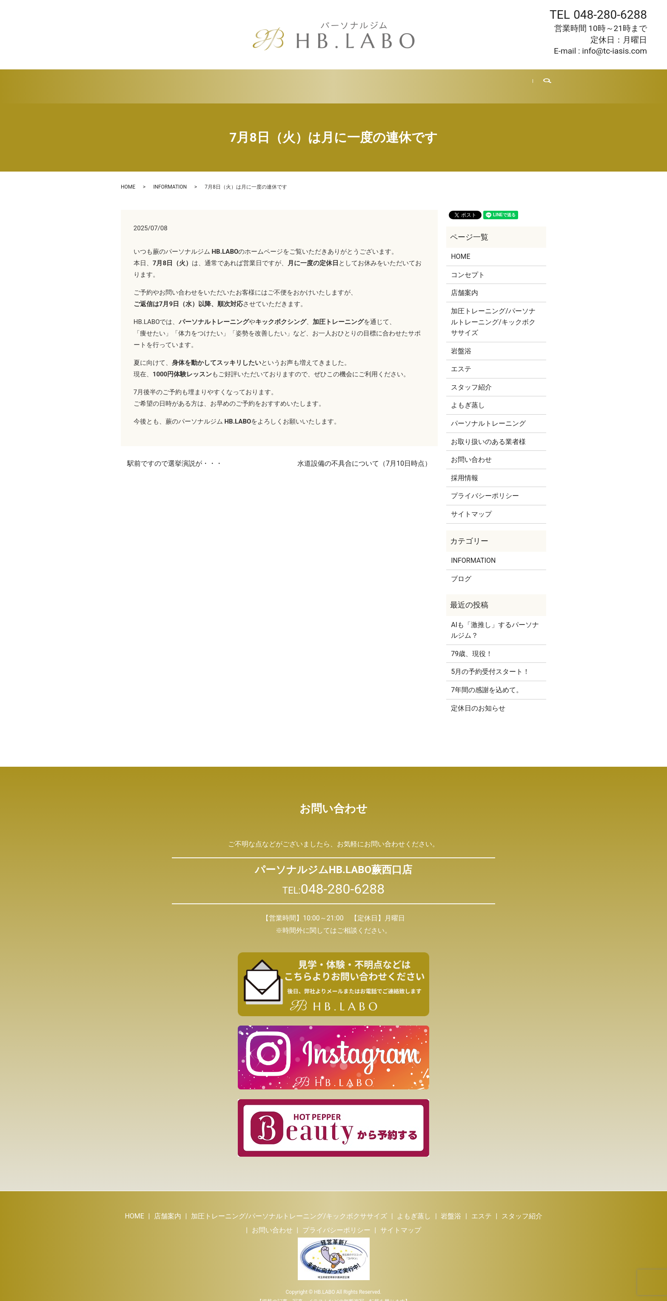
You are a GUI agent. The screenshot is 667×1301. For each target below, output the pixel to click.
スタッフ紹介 (372, 81)
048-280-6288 (610, 15)
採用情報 (449, 81)
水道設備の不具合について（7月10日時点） (364, 453)
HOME (134, 81)
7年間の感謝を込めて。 (487, 680)
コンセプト (468, 265)
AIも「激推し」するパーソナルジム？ (495, 620)
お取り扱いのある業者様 (488, 431)
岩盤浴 (299, 81)
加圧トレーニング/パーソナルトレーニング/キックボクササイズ (493, 312)
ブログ (414, 81)
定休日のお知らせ (478, 697)
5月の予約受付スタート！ (490, 661)
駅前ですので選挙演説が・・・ (174, 453)
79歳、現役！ (472, 643)
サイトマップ (471, 504)
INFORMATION (170, 177)
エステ (331, 81)
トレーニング (213, 81)
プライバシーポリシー (485, 485)
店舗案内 (168, 81)
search (541, 81)
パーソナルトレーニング (488, 413)
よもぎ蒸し (261, 81)
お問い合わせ (494, 81)
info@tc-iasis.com (614, 51)
